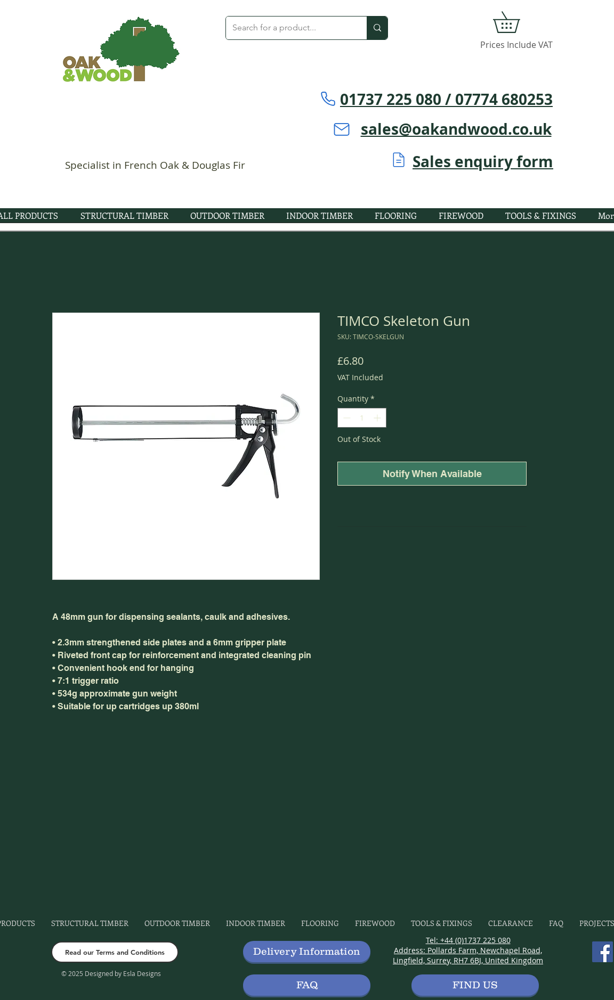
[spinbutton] (361, 417)
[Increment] (378, 417)
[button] (516, 22)
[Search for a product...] (288, 28)
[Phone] (327, 98)
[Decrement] (345, 417)
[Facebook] (602, 951)
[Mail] (341, 129)
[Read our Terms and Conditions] (115, 952)
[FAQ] (306, 985)
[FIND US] (475, 985)
